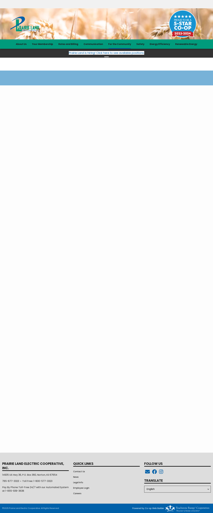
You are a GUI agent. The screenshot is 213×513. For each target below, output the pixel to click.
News (76, 476)
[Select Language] (177, 489)
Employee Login (81, 487)
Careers (77, 493)
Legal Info (78, 482)
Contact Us (79, 471)
